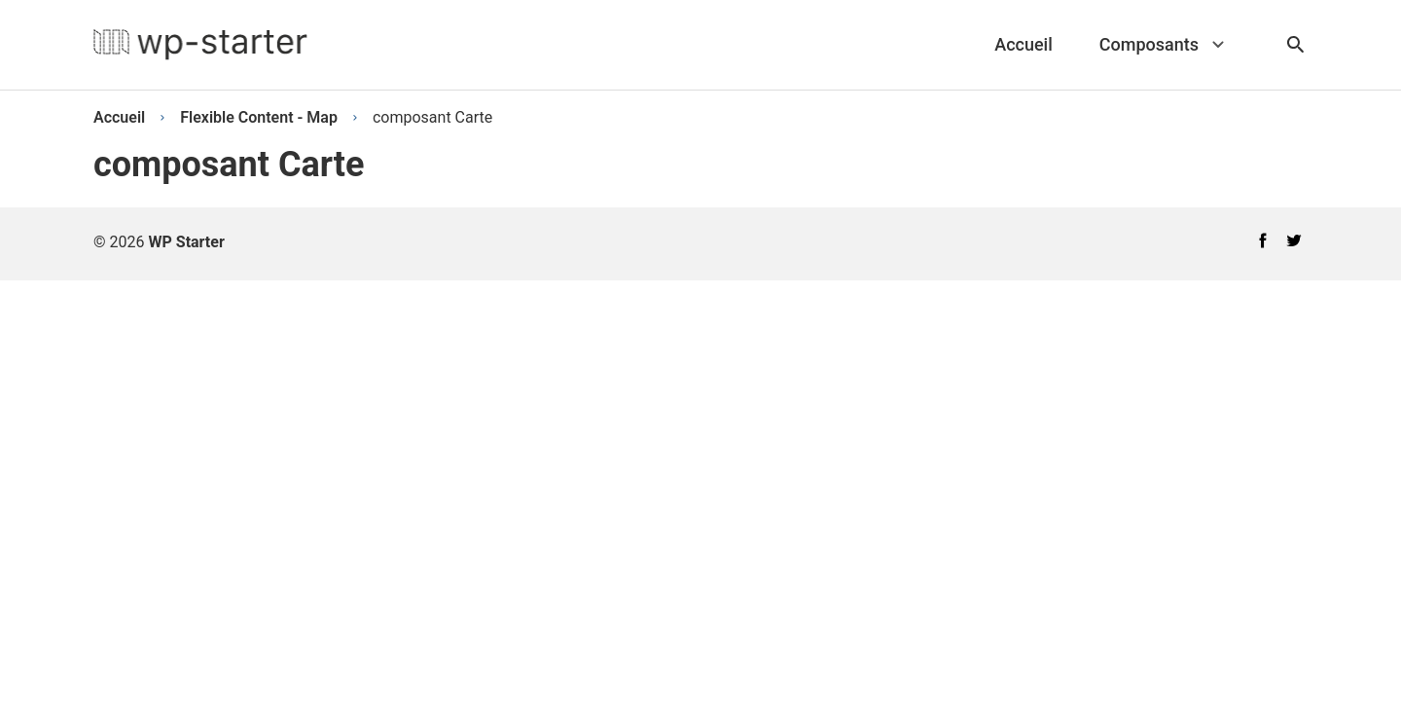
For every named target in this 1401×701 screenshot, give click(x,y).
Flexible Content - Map (259, 117)
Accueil (119, 117)
